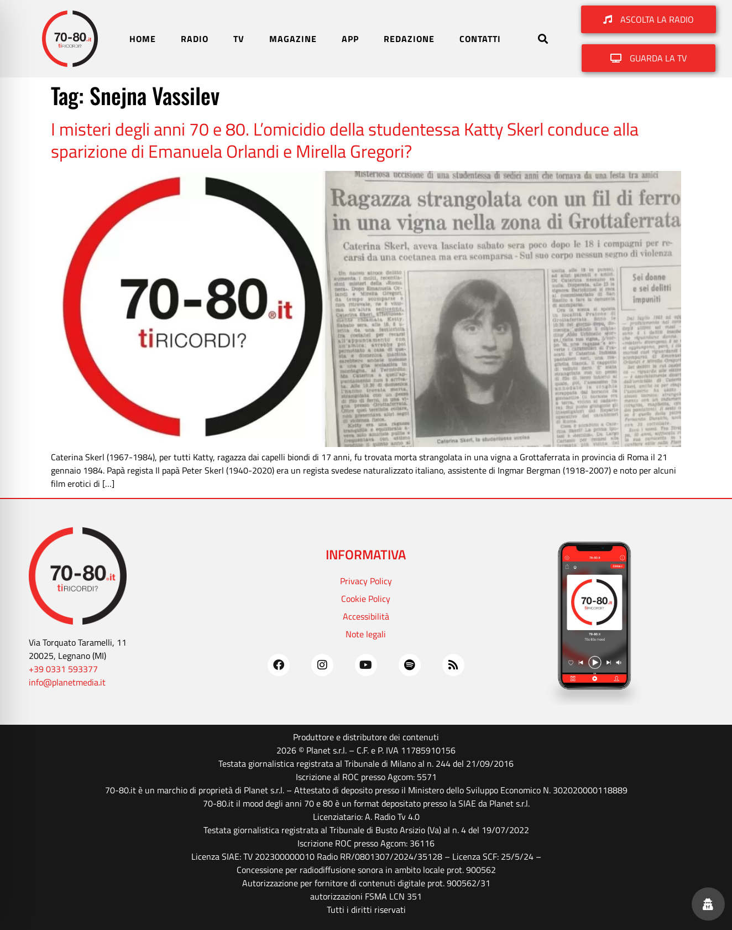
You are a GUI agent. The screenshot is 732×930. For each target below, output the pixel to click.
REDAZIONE (409, 38)
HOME (142, 38)
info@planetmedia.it (67, 682)
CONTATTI (480, 38)
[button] (543, 39)
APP (350, 38)
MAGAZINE (293, 38)
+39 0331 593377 (63, 669)
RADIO (194, 38)
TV (238, 38)
